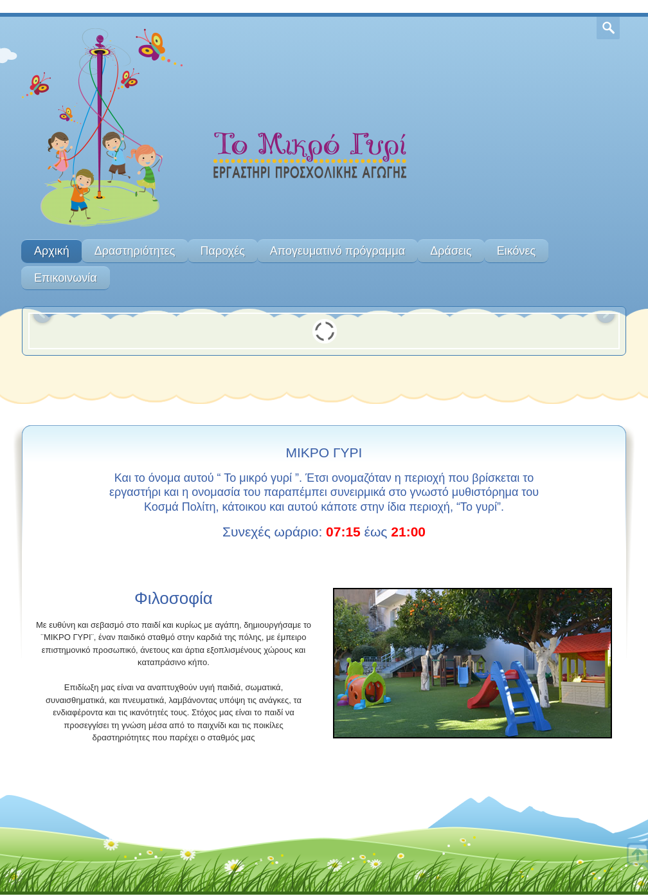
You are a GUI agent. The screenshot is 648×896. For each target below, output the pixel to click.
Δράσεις (450, 250)
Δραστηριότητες (135, 250)
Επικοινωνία (65, 277)
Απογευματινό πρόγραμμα (337, 250)
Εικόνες (516, 250)
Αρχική (51, 250)
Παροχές (223, 250)
